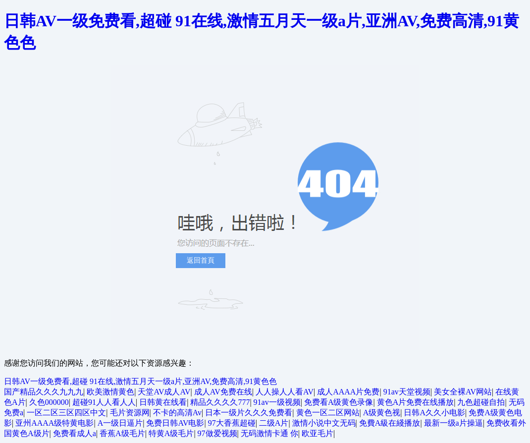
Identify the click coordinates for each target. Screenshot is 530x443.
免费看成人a (74, 433)
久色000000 (49, 402)
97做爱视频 (217, 433)
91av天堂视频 (406, 392)
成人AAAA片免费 (348, 392)
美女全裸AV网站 (463, 392)
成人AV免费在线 (223, 392)
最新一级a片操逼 (453, 423)
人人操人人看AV (285, 392)
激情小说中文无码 (324, 423)
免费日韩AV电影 (175, 423)
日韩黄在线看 (163, 402)
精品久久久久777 (220, 402)
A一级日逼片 (120, 423)
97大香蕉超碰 (232, 423)
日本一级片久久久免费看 (248, 412)
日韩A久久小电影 (434, 412)
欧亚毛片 (317, 433)
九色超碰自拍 (481, 402)
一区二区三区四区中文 (66, 412)
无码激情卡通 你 (269, 433)
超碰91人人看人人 (104, 402)
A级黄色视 (382, 412)
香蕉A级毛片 (122, 433)
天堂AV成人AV (164, 392)
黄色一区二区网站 (328, 412)
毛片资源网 (130, 412)
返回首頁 (200, 260)
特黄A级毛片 (171, 433)
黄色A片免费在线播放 (415, 402)
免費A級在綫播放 (390, 423)
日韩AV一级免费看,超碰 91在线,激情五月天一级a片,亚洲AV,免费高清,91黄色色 (140, 381)
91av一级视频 (277, 402)
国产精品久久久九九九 (43, 392)
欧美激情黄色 (110, 392)
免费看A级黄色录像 (338, 402)
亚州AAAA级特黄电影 (54, 423)
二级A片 (274, 423)
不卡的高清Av (177, 412)
